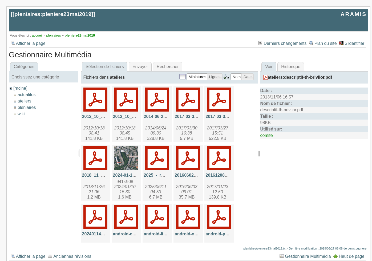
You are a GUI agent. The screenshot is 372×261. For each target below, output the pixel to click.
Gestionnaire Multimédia (308, 256)
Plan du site (325, 43)
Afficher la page (31, 43)
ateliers (24, 101)
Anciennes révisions (72, 256)
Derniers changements (285, 43)
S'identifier (354, 43)
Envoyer (140, 66)
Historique (290, 66)
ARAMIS (354, 14)
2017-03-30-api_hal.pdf (198, 116)
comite (266, 135)
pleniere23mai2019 (80, 35)
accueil (37, 35)
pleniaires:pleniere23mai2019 (52, 14)
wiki (21, 114)
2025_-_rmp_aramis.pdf (168, 175)
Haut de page (351, 256)
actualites (27, 94)
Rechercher (168, 66)
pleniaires (53, 35)
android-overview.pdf (196, 234)
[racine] (20, 88)
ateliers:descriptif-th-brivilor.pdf (300, 77)
